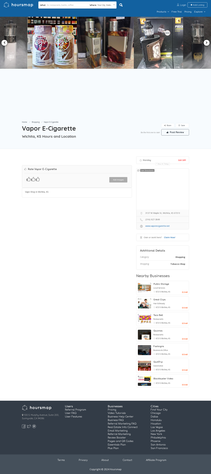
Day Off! (182, 160)
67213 (158, 291)
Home (24, 122)
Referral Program (75, 409)
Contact (127, 460)
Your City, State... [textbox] (104, 5)
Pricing (188, 12)
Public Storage (161, 284)
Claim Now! (169, 237)
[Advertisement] (105, 98)
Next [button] (206, 42)
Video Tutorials (117, 413)
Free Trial (177, 12)
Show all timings (163, 164)
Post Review (175, 132)
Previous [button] (4, 42)
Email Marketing (118, 430)
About (105, 460)
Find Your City (159, 409)
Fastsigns (158, 346)
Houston (156, 423)
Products (161, 12)
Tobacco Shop (177, 264)
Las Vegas (157, 427)
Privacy (83, 460)
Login (183, 5)
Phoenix (155, 441)
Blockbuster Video (163, 379)
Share (167, 125)
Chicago (156, 413)
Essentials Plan (117, 444)
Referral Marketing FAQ (122, 423)
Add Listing (197, 5)
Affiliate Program (156, 460)
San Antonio (158, 444)
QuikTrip (158, 362)
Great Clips (159, 300)
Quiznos (157, 331)
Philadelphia (158, 437)
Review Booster (117, 437)
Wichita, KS (165, 291)
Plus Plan (113, 448)
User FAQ (70, 413)
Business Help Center (120, 416)
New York (156, 434)
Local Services (159, 288)
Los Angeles (158, 430)
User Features (73, 416)
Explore (198, 12)
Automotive (158, 366)
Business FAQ (116, 420)
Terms (61, 460)
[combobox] (102, 5)
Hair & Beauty (159, 303)
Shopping (36, 122)
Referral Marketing (119, 434)
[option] (54, 43)
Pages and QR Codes (120, 441)
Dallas (154, 416)
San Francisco (159, 448)
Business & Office (160, 350)
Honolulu (156, 420)
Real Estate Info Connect (123, 427)
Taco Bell (158, 315)
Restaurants (158, 319)
